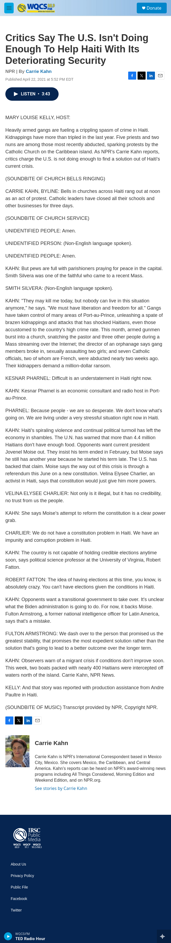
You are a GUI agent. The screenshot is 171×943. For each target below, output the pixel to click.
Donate (154, 8)
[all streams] (164, 936)
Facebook (19, 899)
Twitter (16, 910)
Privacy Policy (22, 876)
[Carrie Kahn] (17, 751)
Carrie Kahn (39, 71)
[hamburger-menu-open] (9, 8)
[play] (8, 936)
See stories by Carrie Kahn (61, 788)
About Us (18, 864)
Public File (19, 887)
